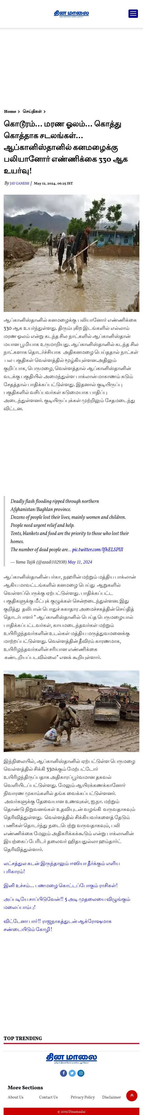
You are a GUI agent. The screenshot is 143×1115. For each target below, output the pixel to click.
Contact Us (48, 1097)
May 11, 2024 (80, 562)
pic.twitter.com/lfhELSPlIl (97, 549)
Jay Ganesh (19, 184)
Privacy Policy (83, 1097)
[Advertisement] (71, 67)
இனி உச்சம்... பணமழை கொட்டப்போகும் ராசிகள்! (61, 885)
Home (10, 112)
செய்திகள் (32, 112)
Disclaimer (111, 1097)
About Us (15, 1097)
